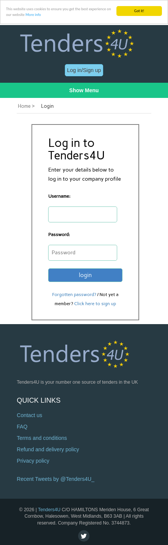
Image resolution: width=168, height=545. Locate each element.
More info (33, 14)
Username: (59, 196)
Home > (26, 106)
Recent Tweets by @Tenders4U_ (55, 479)
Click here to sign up (95, 303)
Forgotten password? (74, 294)
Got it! (139, 10)
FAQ (22, 427)
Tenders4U (49, 509)
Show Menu (84, 90)
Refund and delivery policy (48, 449)
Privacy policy (33, 461)
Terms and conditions (42, 438)
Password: (59, 234)
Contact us (29, 415)
